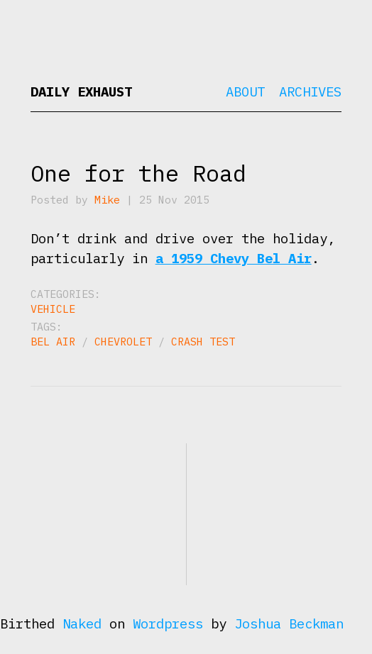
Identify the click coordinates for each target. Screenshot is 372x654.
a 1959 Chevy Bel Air (233, 258)
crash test (203, 341)
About (245, 91)
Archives (310, 91)
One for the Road (138, 173)
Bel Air (53, 341)
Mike (107, 199)
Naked (82, 623)
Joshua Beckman (289, 623)
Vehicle (53, 309)
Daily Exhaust (81, 91)
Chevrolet (123, 341)
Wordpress (168, 623)
